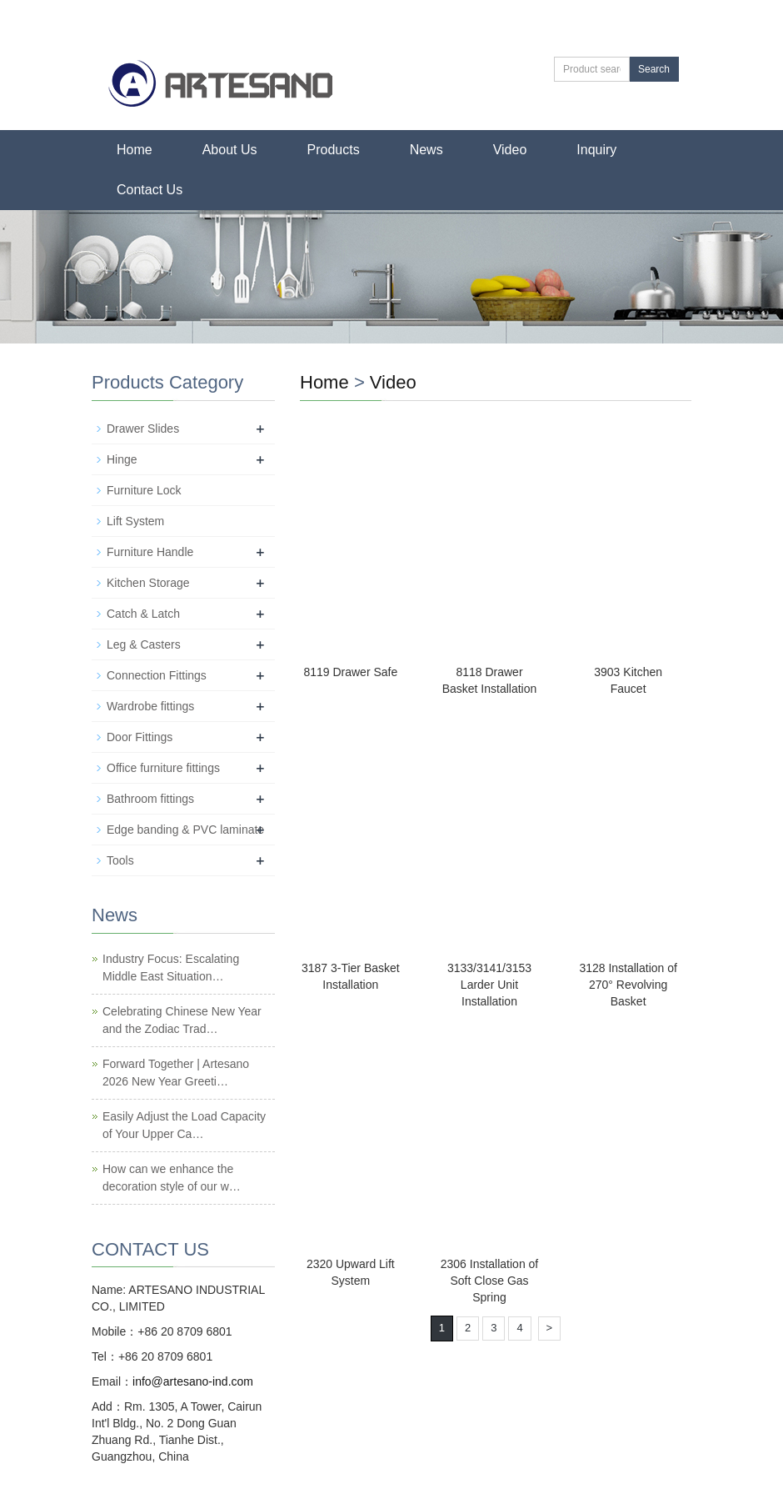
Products (333, 150)
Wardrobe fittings (150, 706)
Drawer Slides (143, 428)
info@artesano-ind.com (192, 1381)
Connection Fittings (157, 675)
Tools (120, 860)
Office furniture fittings (163, 768)
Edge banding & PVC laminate (185, 829)
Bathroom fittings (150, 798)
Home (134, 150)
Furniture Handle (150, 552)
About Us (229, 150)
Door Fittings (139, 737)
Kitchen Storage (148, 582)
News (426, 150)
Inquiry (596, 150)
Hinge (122, 459)
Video (510, 150)
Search (654, 69)
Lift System (135, 521)
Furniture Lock (144, 490)
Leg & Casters (144, 644)
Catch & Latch (143, 613)
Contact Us (149, 190)
